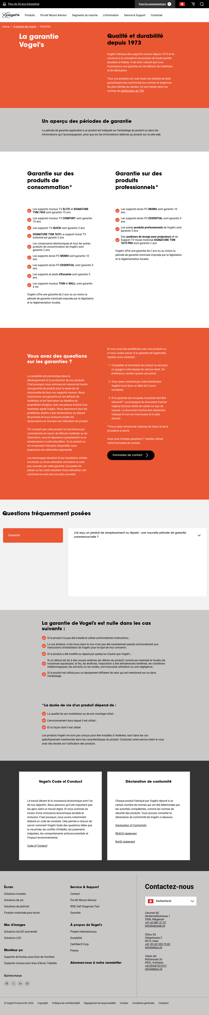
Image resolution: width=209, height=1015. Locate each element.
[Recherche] (182, 5)
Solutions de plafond (16, 906)
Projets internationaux (83, 931)
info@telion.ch (153, 969)
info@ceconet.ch (155, 925)
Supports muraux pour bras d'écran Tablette (30, 963)
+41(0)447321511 (156, 965)
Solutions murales (15, 893)
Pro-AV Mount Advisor (83, 900)
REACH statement (126, 833)
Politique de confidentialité (66, 1003)
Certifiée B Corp (79, 944)
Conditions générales (143, 1003)
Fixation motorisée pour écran (22, 912)
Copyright (43, 1003)
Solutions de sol (13, 900)
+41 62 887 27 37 (155, 922)
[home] (10, 15)
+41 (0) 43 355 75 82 (157, 944)
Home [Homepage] (6, 26)
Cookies (124, 1003)
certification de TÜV (132, 90)
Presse (74, 950)
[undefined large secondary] (131, 455)
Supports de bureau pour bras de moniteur (29, 956)
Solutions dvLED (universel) (20, 931)
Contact (75, 893)
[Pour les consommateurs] (155, 4)
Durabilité (76, 938)
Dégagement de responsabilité (100, 1003)
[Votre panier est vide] (193, 4)
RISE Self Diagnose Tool (84, 906)
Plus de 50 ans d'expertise (23, 4)
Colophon (163, 1003)
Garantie (75, 912)
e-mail (119, 369)
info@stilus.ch (153, 947)
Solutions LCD (12, 938)
